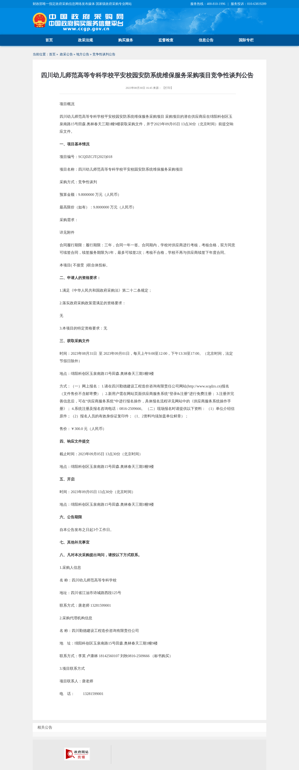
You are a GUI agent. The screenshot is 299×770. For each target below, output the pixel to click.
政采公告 (66, 54)
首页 (49, 40)
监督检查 (165, 40)
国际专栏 (246, 40)
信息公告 (206, 40)
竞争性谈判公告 (104, 54)
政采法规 (85, 40)
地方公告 (82, 54)
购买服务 (125, 40)
